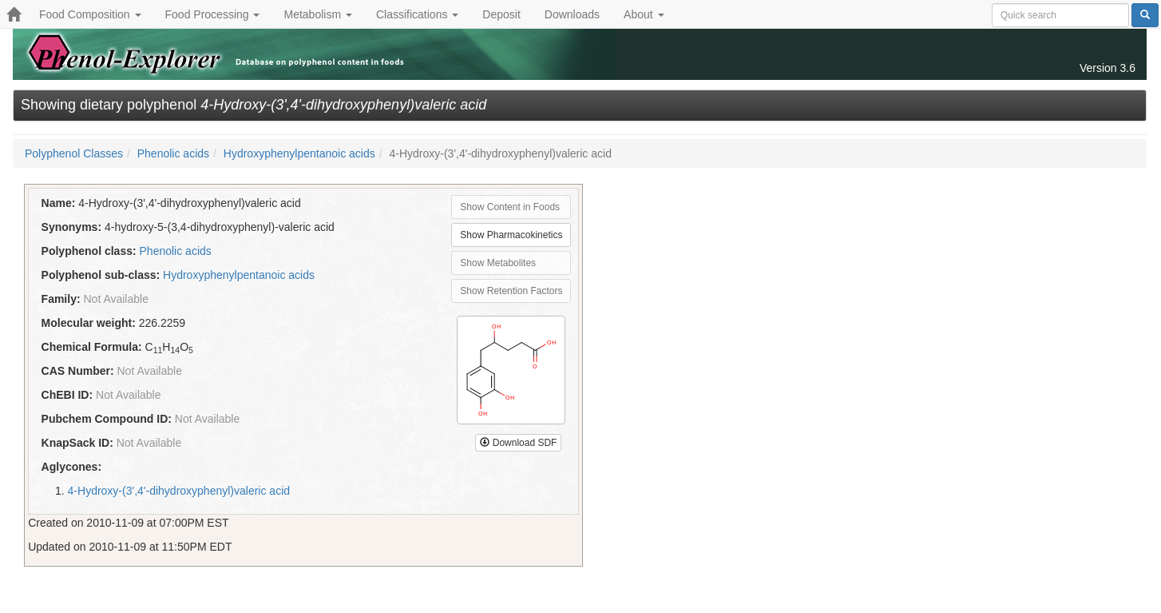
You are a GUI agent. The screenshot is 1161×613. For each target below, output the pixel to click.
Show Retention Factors (511, 291)
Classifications (417, 14)
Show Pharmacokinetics (511, 235)
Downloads (572, 14)
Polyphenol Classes (74, 153)
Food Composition (90, 14)
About (644, 14)
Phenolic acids (173, 153)
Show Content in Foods (510, 207)
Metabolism (317, 14)
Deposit (501, 14)
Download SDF (518, 442)
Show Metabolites (498, 263)
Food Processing (212, 14)
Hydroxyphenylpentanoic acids (299, 153)
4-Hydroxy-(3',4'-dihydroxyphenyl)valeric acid (179, 490)
